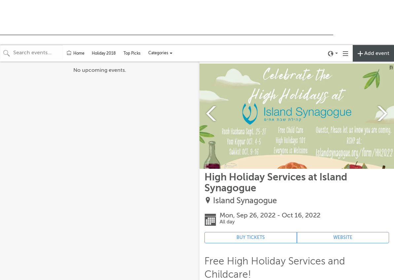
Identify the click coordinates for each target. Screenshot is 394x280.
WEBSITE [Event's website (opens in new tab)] (342, 237)
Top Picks (132, 53)
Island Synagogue (245, 200)
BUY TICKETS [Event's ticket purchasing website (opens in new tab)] (250, 237)
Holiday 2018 (104, 53)
